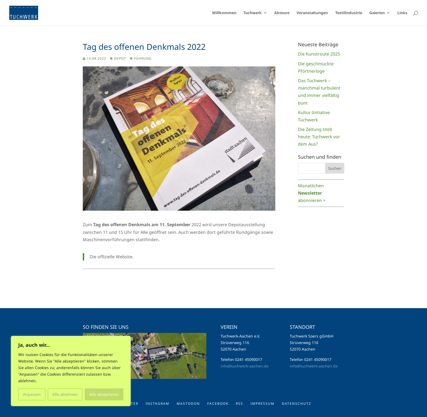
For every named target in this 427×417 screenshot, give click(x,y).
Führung (143, 58)
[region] (71, 371)
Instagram (157, 403)
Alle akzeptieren (104, 394)
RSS (239, 403)
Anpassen (32, 394)
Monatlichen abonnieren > (311, 193)
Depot (120, 58)
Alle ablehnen (65, 394)
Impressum (262, 403)
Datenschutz (296, 403)
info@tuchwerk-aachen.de (245, 366)
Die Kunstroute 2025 (319, 54)
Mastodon (188, 403)
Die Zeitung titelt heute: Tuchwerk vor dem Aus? (319, 136)
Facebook (217, 403)
